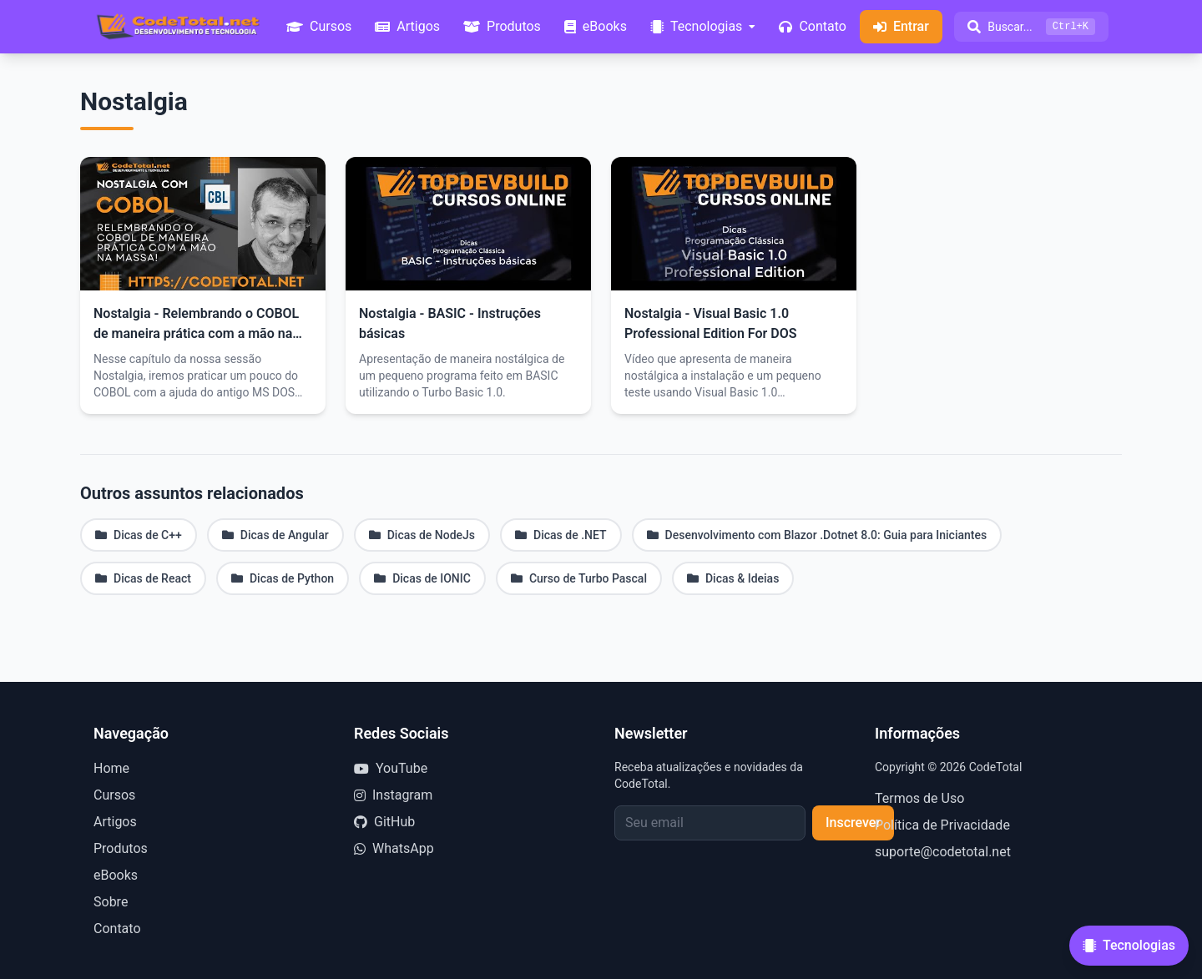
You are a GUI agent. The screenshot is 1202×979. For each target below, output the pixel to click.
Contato (117, 928)
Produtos (120, 848)
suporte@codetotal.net (943, 852)
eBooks (115, 875)
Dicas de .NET (561, 535)
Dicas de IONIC (422, 578)
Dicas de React (143, 578)
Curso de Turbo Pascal (579, 578)
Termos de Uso (919, 798)
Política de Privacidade (942, 825)
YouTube (390, 768)
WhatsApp (394, 848)
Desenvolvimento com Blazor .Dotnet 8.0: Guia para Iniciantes (817, 535)
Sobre (110, 902)
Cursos (114, 795)
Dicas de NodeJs (422, 535)
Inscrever (853, 822)
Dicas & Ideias (733, 578)
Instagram (393, 795)
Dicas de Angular (275, 535)
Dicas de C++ (138, 535)
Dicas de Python (282, 578)
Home (111, 768)
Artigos (115, 822)
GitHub (384, 822)
